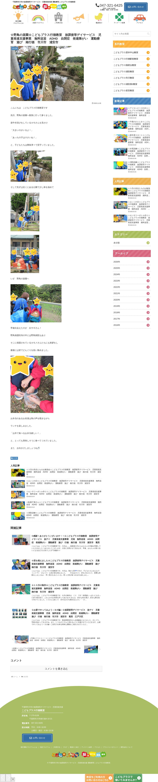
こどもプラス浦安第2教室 (125, 84)
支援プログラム (45, 747)
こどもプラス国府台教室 (124, 65)
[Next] (8, 777)
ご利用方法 (56, 747)
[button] (148, 34)
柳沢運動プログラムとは (29, 747)
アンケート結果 (86, 747)
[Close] (13, 779)
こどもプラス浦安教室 (123, 71)
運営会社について (126, 747)
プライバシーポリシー (110, 747)
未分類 (14, 458)
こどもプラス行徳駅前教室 (125, 59)
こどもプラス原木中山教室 (125, 52)
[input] (132, 33)
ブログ (65, 747)
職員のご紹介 (74, 747)
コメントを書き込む (56, 668)
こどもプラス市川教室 (123, 78)
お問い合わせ (136, 7)
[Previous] (2, 777)
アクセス (97, 747)
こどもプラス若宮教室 (123, 90)
